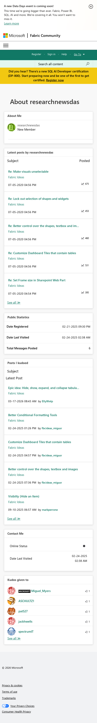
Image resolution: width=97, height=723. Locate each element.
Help (64, 54)
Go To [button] (77, 54)
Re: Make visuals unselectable (28, 171)
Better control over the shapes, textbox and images (43, 469)
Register (36, 54)
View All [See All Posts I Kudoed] (13, 518)
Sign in (51, 54)
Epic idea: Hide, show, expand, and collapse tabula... (43, 388)
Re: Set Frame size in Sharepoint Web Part (36, 280)
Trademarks (9, 698)
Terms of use (9, 691)
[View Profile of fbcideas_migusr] (52, 428)
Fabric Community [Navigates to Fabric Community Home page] (45, 35)
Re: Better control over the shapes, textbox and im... (43, 226)
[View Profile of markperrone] (50, 510)
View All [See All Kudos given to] (14, 638)
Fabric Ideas (16, 177)
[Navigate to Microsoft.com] (14, 35)
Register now (55, 80)
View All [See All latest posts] (13, 302)
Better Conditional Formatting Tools (32, 415)
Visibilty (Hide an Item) (23, 496)
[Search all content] (64, 64)
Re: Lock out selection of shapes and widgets (38, 199)
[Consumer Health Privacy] (48, 712)
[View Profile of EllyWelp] (47, 401)
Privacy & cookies (12, 685)
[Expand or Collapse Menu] (6, 45)
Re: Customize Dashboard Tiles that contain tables (42, 253)
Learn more (11, 23)
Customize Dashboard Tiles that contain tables (39, 442)
